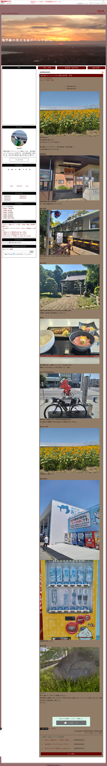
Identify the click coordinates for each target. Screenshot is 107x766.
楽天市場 (103, 3)
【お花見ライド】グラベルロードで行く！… (57, 744)
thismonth (19, 186)
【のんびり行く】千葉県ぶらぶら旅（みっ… (57, 748)
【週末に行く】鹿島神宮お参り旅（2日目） (15, 232)
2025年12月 (23, 198)
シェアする (52, 728)
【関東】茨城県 (7, 212)
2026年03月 (7, 198)
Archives (19, 193)
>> (82, 3)
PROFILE (15, 13)
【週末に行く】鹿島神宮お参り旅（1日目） (15, 234)
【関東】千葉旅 (7, 208)
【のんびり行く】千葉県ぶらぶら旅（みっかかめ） (17, 236)
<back (11, 186)
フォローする (19, 160)
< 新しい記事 (47, 67)
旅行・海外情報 (7, 3)
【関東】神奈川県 (8, 218)
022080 (100, 11)
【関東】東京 (6, 210)
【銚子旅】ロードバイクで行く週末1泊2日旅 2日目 (56, 75)
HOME (4, 13)
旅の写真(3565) (48, 78)
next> (27, 186)
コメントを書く (98, 733)
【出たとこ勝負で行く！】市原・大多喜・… (57, 740)
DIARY (9, 13)
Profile (19, 127)
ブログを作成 (96, 3)
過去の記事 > (96, 67)
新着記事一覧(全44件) (71, 67)
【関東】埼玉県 (7, 214)
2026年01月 (23, 196)
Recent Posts (19, 221)
